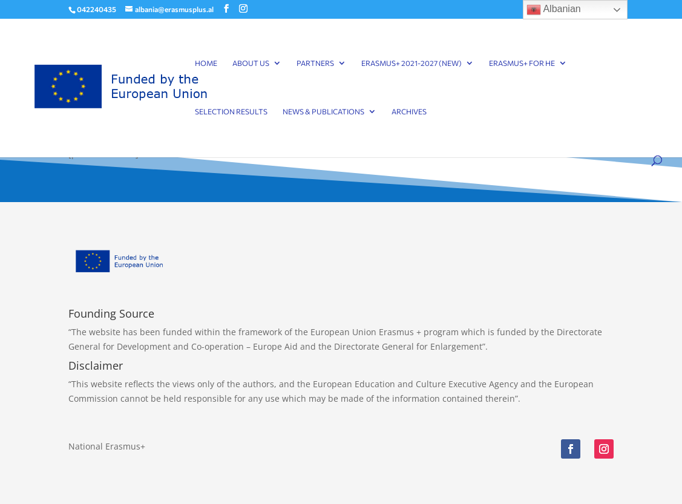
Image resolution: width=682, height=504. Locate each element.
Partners (315, 63)
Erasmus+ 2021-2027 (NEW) (411, 63)
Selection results (231, 111)
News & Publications (323, 111)
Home (206, 63)
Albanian (553, 9)
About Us (250, 63)
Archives (409, 111)
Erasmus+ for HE (522, 63)
